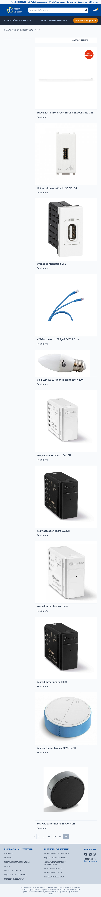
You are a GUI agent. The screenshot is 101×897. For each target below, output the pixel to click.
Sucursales (82, 2)
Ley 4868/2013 (64, 892)
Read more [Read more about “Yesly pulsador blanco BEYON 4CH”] (42, 752)
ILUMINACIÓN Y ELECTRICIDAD (18, 20)
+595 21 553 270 (18, 2)
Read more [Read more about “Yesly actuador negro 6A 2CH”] (42, 535)
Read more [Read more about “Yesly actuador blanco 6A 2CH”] (42, 459)
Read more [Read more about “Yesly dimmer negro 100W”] (42, 686)
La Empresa (71, 2)
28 (49, 836)
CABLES (7, 866)
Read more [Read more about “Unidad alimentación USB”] (42, 268)
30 (60, 836)
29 (54, 836)
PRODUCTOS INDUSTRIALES (54, 20)
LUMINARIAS (8, 853)
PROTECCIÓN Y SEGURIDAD (14, 879)
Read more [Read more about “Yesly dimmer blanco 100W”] (42, 610)
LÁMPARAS (8, 858)
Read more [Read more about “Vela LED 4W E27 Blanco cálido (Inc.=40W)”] (42, 384)
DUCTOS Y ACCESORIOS (12, 870)
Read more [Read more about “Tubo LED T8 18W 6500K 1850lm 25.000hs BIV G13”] (42, 117)
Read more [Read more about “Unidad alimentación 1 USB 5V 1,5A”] (42, 192)
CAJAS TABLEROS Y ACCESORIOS (15, 875)
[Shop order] (86, 40)
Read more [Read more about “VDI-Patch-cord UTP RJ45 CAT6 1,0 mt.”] (42, 343)
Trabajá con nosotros (37, 2)
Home (6, 30)
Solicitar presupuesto (85, 20)
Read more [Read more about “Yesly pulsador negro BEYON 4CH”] (42, 828)
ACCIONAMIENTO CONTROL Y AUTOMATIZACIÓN (54, 863)
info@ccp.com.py (57, 2)
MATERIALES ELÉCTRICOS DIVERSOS (16, 862)
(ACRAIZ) (55, 892)
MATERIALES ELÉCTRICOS (53, 873)
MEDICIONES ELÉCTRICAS (53, 868)
